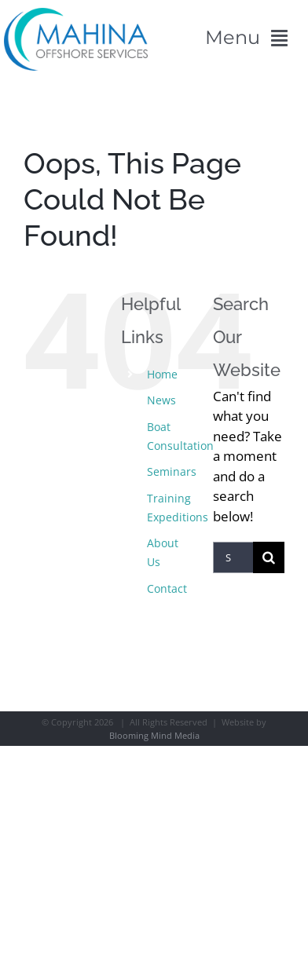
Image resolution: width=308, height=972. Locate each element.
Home (162, 374)
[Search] (268, 557)
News (161, 400)
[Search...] (233, 557)
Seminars (171, 471)
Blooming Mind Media (154, 735)
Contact (167, 588)
